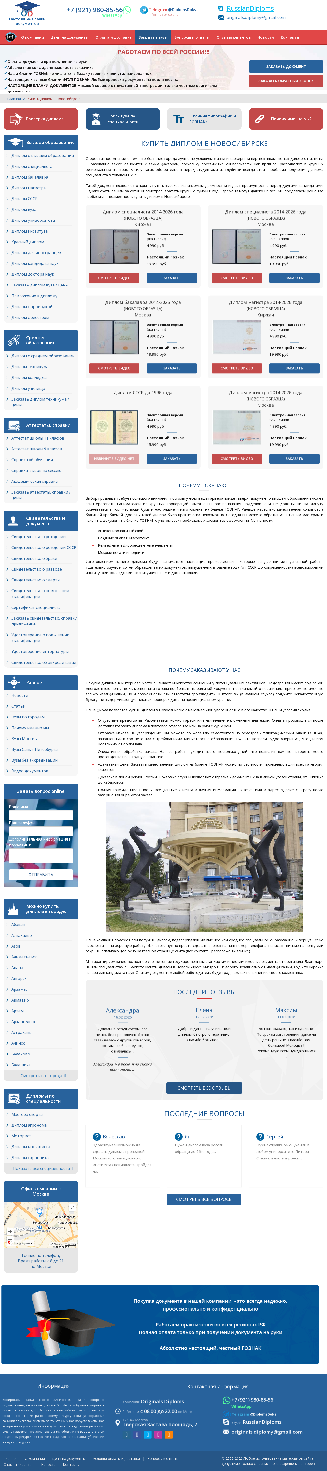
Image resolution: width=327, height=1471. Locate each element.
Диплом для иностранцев (36, 252)
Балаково (20, 1054)
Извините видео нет (114, 533)
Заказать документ (286, 66)
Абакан (18, 924)
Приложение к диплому (34, 296)
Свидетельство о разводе (36, 569)
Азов (16, 946)
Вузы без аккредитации (34, 760)
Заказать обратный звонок (286, 80)
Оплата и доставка (113, 37)
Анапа (17, 967)
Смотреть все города (43, 1075)
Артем (17, 1011)
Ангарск (19, 978)
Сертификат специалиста (35, 607)
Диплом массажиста (30, 1146)
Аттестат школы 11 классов (37, 438)
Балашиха (20, 1064)
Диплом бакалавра (29, 177)
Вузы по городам (28, 717)
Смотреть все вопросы (204, 1291)
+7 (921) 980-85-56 (95, 9)
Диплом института (29, 231)
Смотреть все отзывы (204, 1088)
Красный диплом (27, 242)
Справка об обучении (32, 459)
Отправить (41, 874)
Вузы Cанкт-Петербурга (34, 749)
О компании (32, 37)
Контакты (290, 37)
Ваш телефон (22, 823)
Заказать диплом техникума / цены (40, 402)
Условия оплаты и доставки (116, 1458)
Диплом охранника (30, 1157)
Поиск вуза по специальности (123, 119)
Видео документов (29, 771)
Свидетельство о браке (34, 558)
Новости (265, 37)
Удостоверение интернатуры (40, 651)
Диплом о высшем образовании (42, 155)
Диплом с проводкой (31, 306)
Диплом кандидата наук (35, 263)
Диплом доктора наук (32, 274)
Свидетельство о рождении (38, 536)
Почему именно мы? (291, 119)
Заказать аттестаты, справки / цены (41, 495)
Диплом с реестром (30, 317)
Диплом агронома (29, 1125)
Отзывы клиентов (234, 37)
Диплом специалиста (31, 166)
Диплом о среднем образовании (42, 356)
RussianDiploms (250, 8)
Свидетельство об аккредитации (43, 662)
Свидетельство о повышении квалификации (40, 593)
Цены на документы (70, 37)
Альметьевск (24, 957)
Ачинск (18, 1043)
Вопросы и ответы (192, 37)
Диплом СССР (24, 198)
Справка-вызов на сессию (36, 470)
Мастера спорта (27, 1114)
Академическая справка (34, 481)
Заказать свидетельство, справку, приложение (44, 621)
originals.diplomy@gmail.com (256, 17)
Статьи (18, 706)
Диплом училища (28, 388)
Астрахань (21, 1032)
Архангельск (23, 1021)
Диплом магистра (28, 188)
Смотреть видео (114, 352)
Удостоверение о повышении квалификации (40, 637)
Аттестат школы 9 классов (36, 449)
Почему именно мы (30, 727)
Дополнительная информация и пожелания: (40, 842)
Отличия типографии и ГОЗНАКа (212, 119)
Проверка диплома (45, 119)
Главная (14, 98)
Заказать (172, 352)
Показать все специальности (43, 1168)
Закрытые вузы (153, 37)
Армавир (20, 1000)
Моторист (21, 1136)
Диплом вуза (23, 209)
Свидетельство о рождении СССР (43, 547)
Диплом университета (33, 220)
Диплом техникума (29, 366)
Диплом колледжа (29, 377)
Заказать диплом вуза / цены (39, 285)
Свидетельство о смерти (35, 580)
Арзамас (19, 989)
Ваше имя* (19, 806)
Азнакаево (21, 935)
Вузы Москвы (24, 738)
